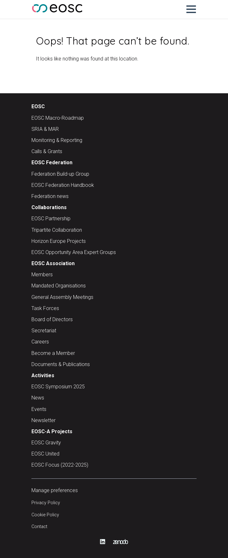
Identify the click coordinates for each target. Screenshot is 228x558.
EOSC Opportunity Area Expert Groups (73, 252)
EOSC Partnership (50, 218)
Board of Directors (52, 319)
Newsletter (43, 420)
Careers (40, 342)
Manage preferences (54, 490)
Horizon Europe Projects (58, 241)
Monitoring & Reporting (56, 140)
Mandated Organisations (58, 286)
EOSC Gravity (46, 443)
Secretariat (43, 331)
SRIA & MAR (45, 129)
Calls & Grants (46, 151)
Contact (39, 526)
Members (42, 275)
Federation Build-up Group (60, 174)
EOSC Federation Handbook (62, 185)
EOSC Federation (51, 162)
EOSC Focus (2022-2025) (59, 465)
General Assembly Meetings (62, 297)
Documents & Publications (60, 364)
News (37, 398)
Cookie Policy (45, 515)
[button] (191, 9)
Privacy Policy (45, 502)
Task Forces (45, 308)
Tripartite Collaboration (56, 230)
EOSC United (45, 454)
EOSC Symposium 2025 (58, 387)
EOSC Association (53, 263)
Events (38, 409)
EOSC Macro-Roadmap (57, 118)
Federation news (50, 196)
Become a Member (53, 353)
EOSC (38, 106)
